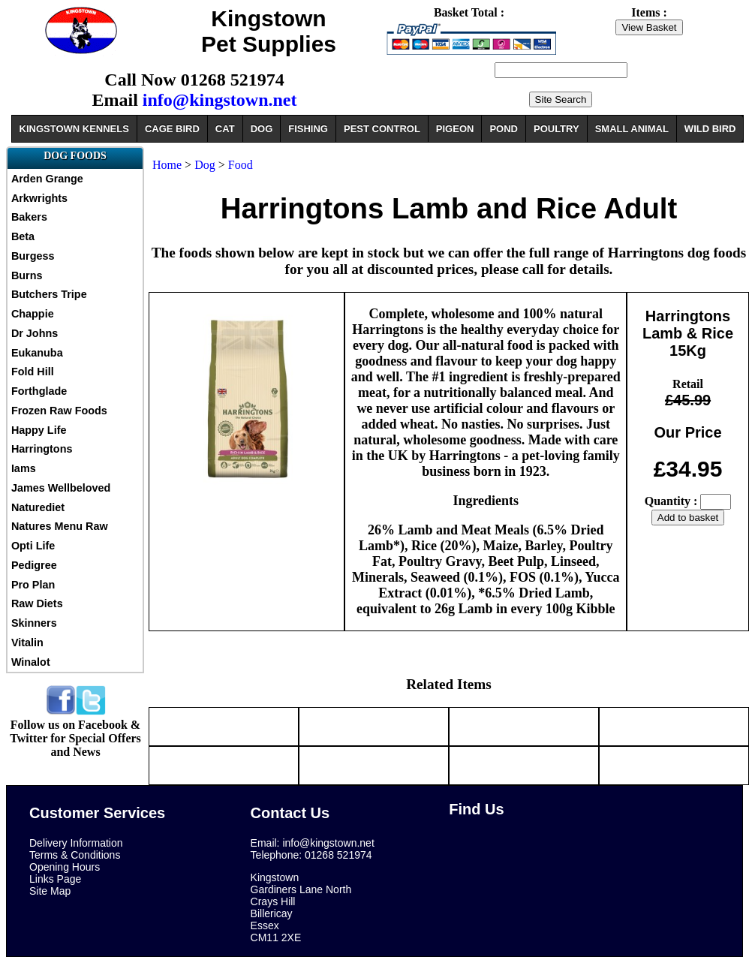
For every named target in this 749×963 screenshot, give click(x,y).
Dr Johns (34, 333)
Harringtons (42, 449)
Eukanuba (37, 353)
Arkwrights (39, 198)
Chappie (32, 314)
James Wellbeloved (61, 488)
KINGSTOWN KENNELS (74, 128)
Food (240, 164)
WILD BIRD (710, 128)
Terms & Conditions (74, 855)
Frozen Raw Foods (59, 411)
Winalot (30, 662)
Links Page (55, 879)
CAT (225, 128)
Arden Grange (47, 179)
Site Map (50, 891)
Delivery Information (76, 843)
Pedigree (34, 565)
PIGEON (455, 128)
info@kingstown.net (220, 100)
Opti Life (33, 546)
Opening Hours (64, 867)
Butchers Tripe (49, 294)
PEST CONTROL (382, 128)
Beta (23, 236)
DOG (262, 128)
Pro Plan (33, 585)
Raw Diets (37, 603)
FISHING (308, 128)
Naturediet (38, 507)
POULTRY (556, 128)
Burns (27, 275)
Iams (23, 468)
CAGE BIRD (172, 128)
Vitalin (27, 642)
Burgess (33, 256)
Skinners (34, 623)
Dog (204, 164)
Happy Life (39, 430)
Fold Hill (32, 372)
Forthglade (39, 391)
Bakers (29, 217)
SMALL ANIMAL (632, 128)
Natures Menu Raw (59, 526)
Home (167, 164)
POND (503, 128)
